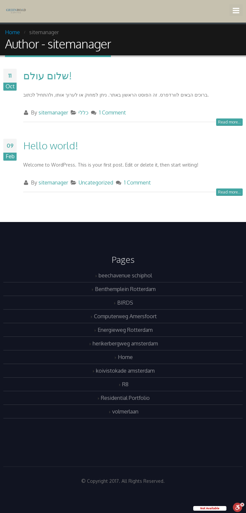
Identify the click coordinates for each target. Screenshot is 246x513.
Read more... (229, 121)
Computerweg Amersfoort (125, 316)
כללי (83, 112)
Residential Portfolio (125, 397)
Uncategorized (95, 182)
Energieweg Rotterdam (125, 329)
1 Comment (112, 112)
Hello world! (50, 145)
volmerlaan (125, 411)
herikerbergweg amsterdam (125, 343)
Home (125, 356)
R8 (125, 384)
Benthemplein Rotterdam (125, 288)
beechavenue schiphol (125, 275)
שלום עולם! (47, 75)
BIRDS (125, 302)
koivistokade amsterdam (125, 370)
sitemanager (53, 112)
